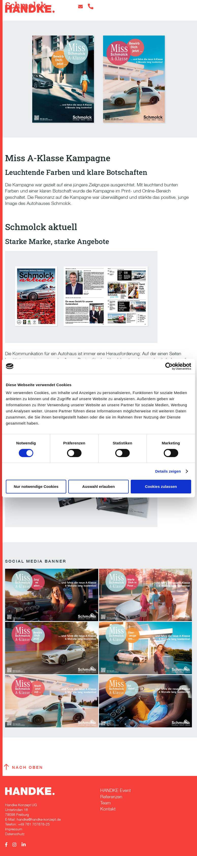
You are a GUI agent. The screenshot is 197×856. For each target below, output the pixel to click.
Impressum (13, 829)
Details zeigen (168, 471)
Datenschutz (14, 834)
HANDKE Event (115, 790)
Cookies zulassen (161, 486)
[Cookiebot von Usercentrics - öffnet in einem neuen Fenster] (169, 366)
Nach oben (27, 767)
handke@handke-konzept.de (39, 819)
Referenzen (111, 796)
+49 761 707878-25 (34, 824)
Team (105, 802)
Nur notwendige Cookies (36, 486)
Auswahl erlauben (98, 486)
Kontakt (108, 809)
